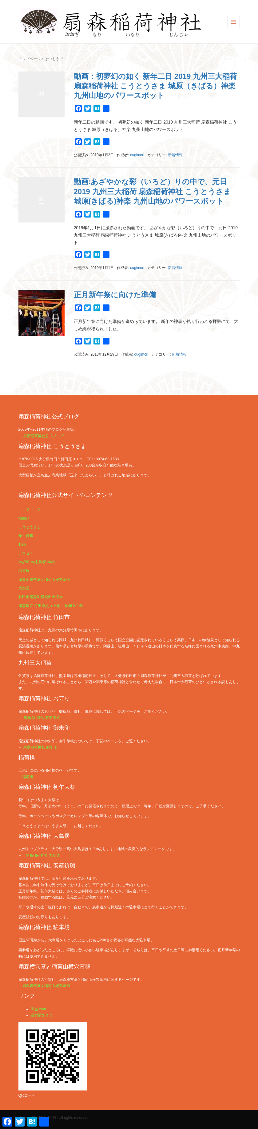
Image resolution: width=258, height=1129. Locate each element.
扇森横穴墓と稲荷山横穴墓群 (46, 986)
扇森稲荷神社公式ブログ (43, 436)
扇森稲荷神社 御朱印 (40, 747)
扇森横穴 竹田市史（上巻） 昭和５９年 (50, 606)
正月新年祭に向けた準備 (115, 295)
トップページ (29, 59)
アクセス (25, 553)
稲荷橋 (24, 571)
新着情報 (175, 155)
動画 (22, 544)
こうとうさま (29, 527)
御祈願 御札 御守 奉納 (36, 562)
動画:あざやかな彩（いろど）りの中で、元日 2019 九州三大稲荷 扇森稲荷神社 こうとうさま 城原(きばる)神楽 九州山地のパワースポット (152, 191)
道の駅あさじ (42, 1015)
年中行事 (25, 536)
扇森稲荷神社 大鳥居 (43, 855)
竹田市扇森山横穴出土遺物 (40, 597)
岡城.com (38, 1009)
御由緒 (24, 518)
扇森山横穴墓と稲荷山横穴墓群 (44, 579)
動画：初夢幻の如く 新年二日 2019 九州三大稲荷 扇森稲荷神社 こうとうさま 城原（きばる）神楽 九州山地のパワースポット (155, 86)
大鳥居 (24, 588)
